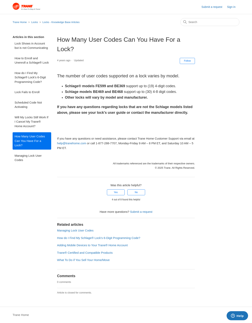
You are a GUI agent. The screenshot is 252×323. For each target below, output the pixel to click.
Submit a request (211, 6)
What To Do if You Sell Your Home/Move (83, 260)
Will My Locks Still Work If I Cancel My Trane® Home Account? (31, 122)
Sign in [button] (231, 6)
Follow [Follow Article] (187, 60)
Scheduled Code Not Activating (28, 105)
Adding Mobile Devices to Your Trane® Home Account (92, 245)
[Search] (209, 22)
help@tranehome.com (71, 143)
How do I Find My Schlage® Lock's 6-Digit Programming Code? (30, 77)
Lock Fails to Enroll (27, 92)
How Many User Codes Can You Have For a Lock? (30, 141)
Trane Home (20, 22)
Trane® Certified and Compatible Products (85, 252)
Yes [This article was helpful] (116, 192)
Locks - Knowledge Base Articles (61, 22)
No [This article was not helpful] (136, 192)
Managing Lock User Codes (28, 158)
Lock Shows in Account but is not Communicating (31, 46)
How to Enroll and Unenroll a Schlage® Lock (32, 60)
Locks (34, 22)
